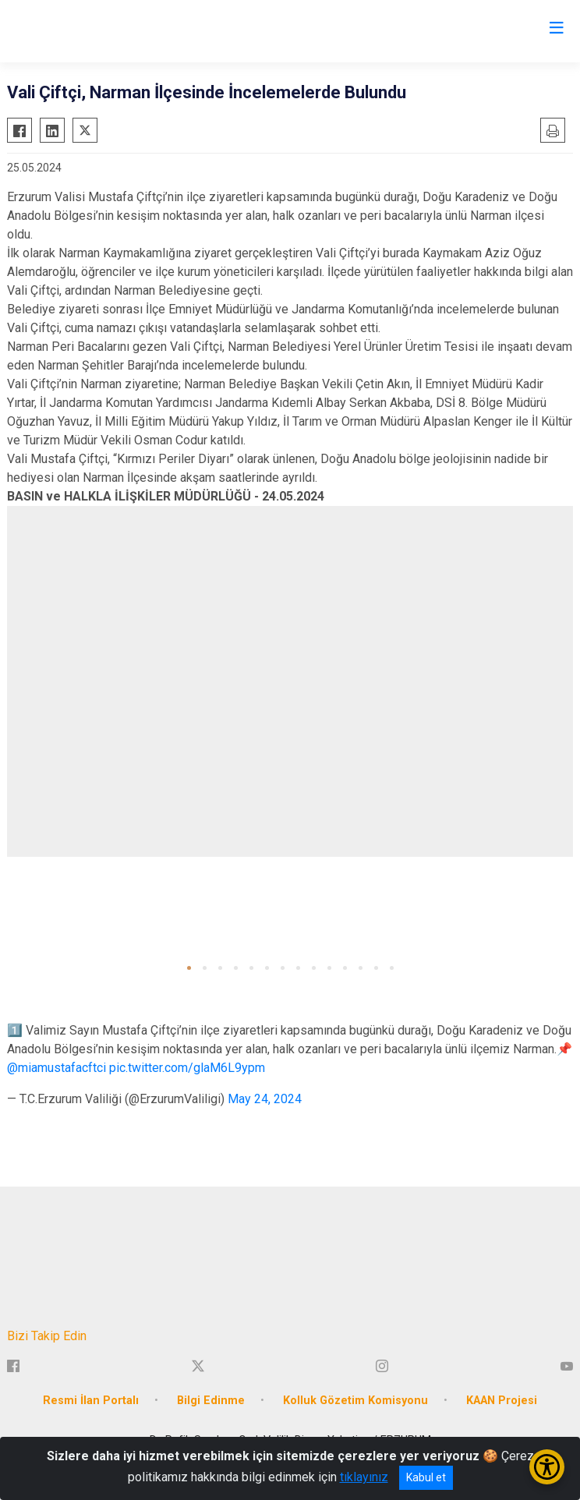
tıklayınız (364, 1477)
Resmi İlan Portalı (91, 1400)
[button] (189, 968)
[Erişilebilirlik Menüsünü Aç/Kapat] (546, 1466)
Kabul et (426, 1477)
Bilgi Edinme (211, 1400)
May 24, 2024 (265, 1098)
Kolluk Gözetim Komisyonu (355, 1400)
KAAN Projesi (501, 1400)
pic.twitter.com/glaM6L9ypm (187, 1067)
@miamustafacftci (56, 1067)
